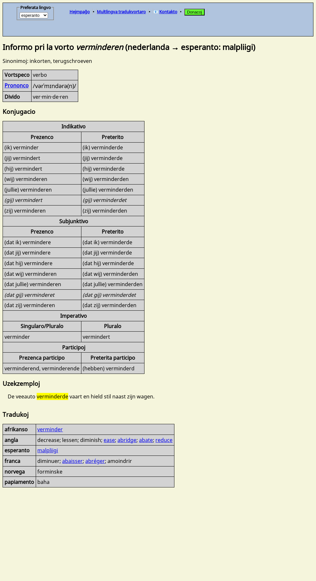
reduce (163, 440)
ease (109, 440)
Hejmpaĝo (80, 12)
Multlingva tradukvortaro (121, 12)
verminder (50, 429)
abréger (95, 461)
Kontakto (168, 12)
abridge (126, 440)
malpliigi (47, 450)
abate (146, 440)
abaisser (72, 461)
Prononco (17, 85)
